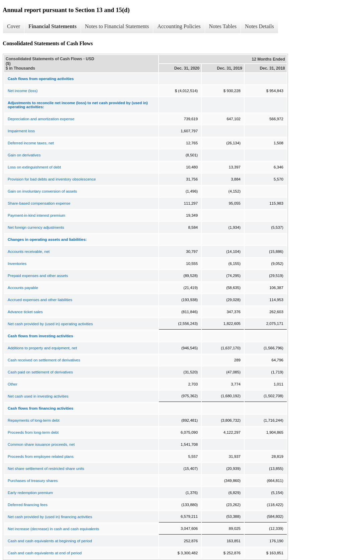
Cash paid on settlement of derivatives (40, 372)
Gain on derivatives (24, 155)
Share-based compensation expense (39, 203)
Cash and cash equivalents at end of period (45, 553)
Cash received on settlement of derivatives (44, 360)
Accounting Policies (178, 26)
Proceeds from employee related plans (41, 456)
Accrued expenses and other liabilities (40, 300)
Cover (13, 26)
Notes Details (259, 26)
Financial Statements (52, 26)
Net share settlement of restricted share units (46, 469)
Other (12, 384)
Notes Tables (223, 26)
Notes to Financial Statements (117, 26)
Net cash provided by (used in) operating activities (50, 324)
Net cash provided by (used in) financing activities (50, 517)
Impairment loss (21, 131)
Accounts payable (23, 288)
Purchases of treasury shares (33, 481)
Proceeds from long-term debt (33, 432)
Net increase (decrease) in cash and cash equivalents (53, 529)
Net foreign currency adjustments (36, 227)
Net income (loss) (22, 91)
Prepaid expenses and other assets (38, 276)
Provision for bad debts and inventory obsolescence (52, 179)
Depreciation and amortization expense (41, 119)
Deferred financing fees (28, 505)
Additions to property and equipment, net (42, 348)
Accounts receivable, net (29, 252)
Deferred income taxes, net (31, 143)
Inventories (17, 264)
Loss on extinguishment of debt (34, 167)
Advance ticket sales (25, 312)
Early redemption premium (30, 493)
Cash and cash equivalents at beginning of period (50, 541)
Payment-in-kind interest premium (36, 215)
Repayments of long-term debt (34, 420)
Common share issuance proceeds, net (41, 444)
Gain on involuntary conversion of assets (42, 191)
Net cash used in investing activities (38, 396)
